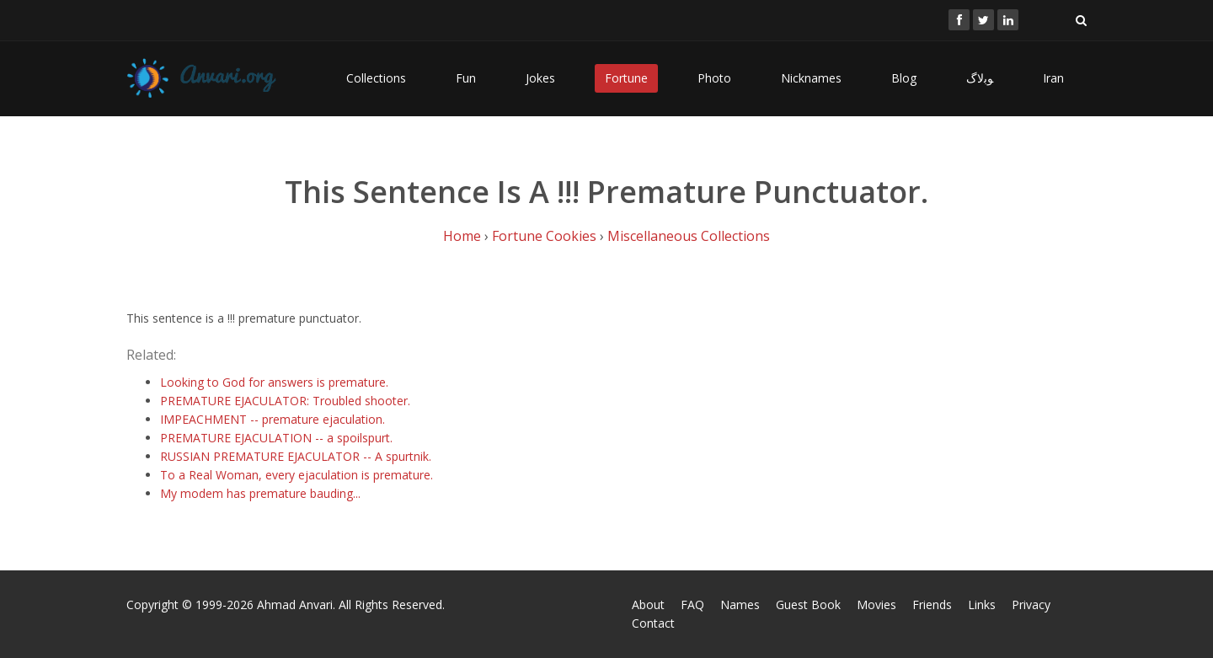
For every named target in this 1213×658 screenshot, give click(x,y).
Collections (376, 78)
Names (740, 604)
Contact (653, 623)
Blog (903, 78)
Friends (932, 604)
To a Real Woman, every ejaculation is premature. (296, 475)
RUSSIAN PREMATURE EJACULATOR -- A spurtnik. (295, 456)
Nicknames (811, 78)
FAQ (692, 604)
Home (462, 236)
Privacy (1031, 604)
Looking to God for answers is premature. (274, 382)
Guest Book (808, 604)
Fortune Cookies (544, 236)
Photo (714, 78)
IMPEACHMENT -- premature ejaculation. (272, 419)
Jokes (540, 78)
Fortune (626, 78)
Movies (876, 604)
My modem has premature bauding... (260, 493)
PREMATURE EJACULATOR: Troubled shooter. (285, 401)
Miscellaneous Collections (688, 236)
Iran (1053, 78)
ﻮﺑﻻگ (979, 78)
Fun (466, 78)
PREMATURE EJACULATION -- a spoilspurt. (276, 438)
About (648, 604)
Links (982, 604)
